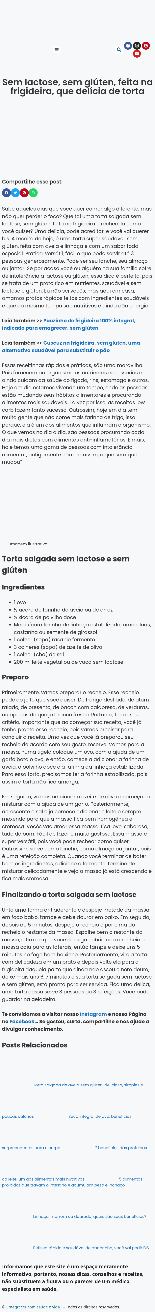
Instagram (93, 1014)
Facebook (22, 1021)
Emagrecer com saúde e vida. (33, 1307)
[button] (56, 49)
